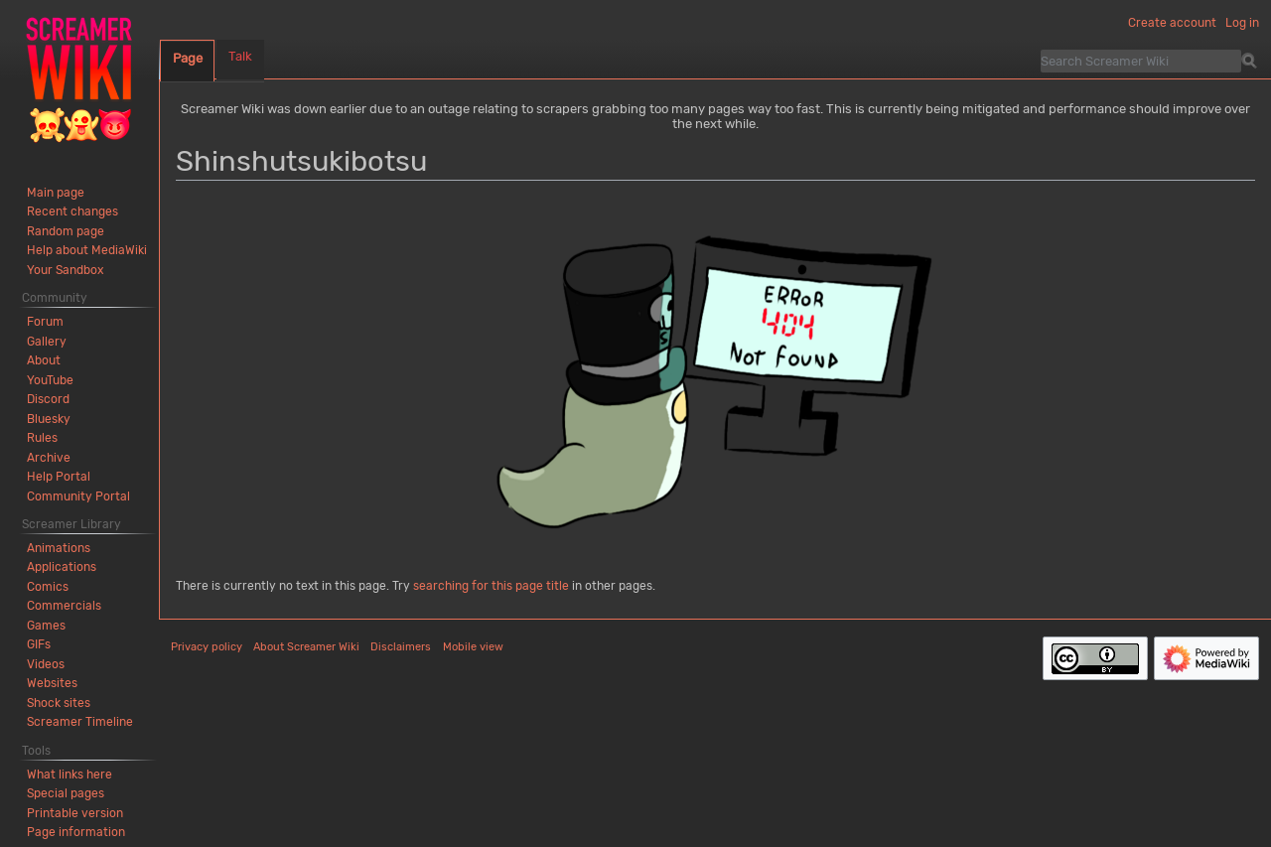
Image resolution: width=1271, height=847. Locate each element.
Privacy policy (206, 646)
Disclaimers (400, 646)
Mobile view (473, 646)
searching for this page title (491, 586)
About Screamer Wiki (306, 646)
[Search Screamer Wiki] (1141, 60)
